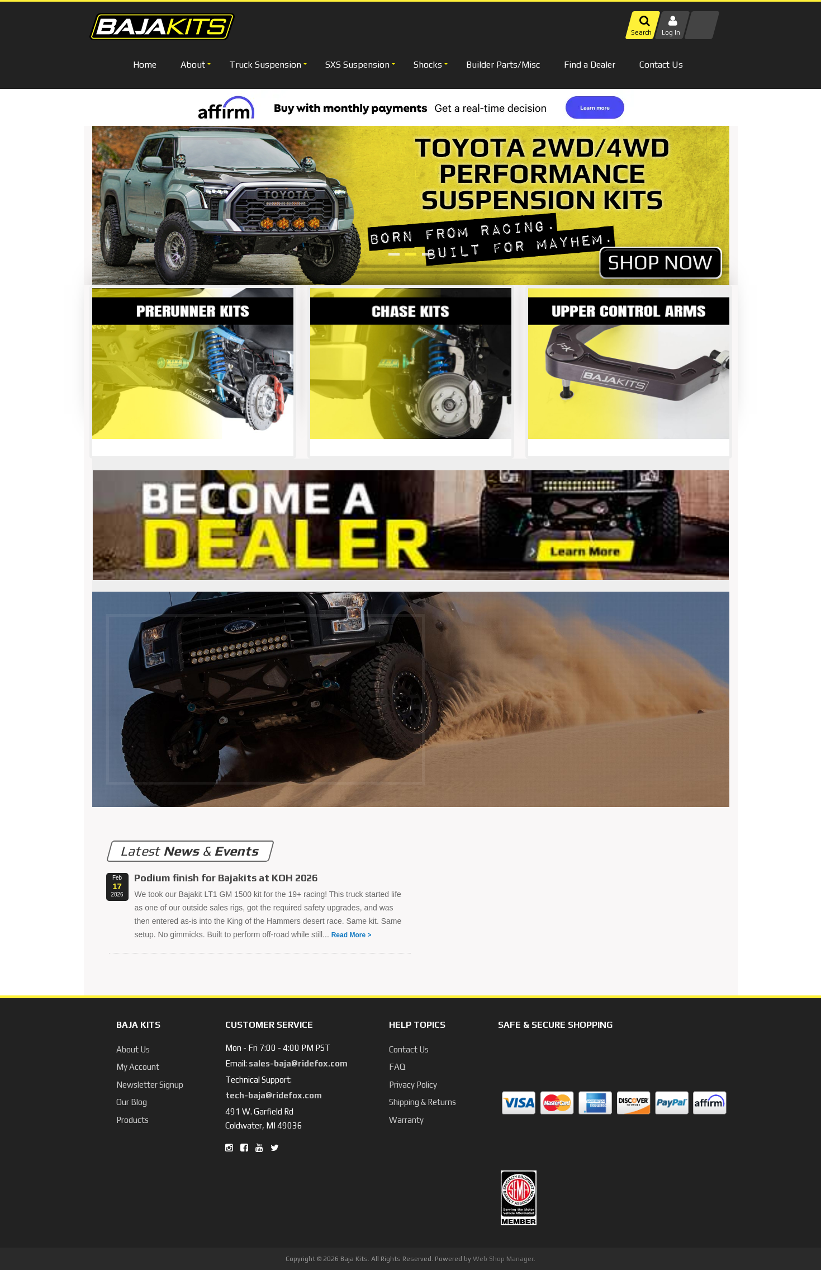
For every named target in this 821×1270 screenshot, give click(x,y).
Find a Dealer (589, 64)
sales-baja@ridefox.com (298, 1063)
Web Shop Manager (503, 1259)
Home (144, 64)
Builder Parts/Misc (503, 64)
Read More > (351, 935)
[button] (194, 64)
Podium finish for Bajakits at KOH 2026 (225, 878)
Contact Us (661, 64)
